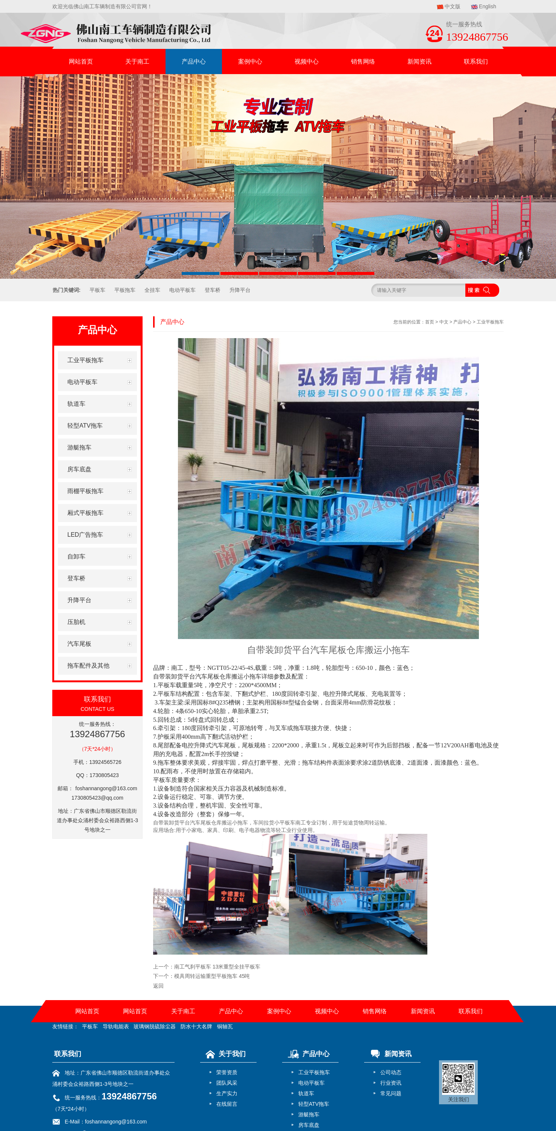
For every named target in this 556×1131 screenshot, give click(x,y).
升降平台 (240, 290)
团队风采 (226, 1083)
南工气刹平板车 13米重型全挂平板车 (217, 967)
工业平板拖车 (490, 322)
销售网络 (363, 61)
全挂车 (152, 290)
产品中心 (194, 61)
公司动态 (390, 1072)
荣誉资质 (226, 1072)
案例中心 (250, 61)
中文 (443, 322)
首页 (429, 322)
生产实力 (226, 1093)
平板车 (97, 290)
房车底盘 (308, 1125)
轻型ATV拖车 (313, 1104)
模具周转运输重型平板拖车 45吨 (212, 976)
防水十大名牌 (196, 1026)
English (487, 6)
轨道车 (306, 1093)
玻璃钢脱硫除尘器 (155, 1026)
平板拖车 (124, 290)
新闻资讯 (419, 61)
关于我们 (224, 1054)
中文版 (452, 6)
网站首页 (81, 61)
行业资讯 (390, 1083)
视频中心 (307, 61)
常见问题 (390, 1093)
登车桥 (212, 290)
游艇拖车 (308, 1114)
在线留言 (226, 1104)
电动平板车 (182, 290)
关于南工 (137, 61)
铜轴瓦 (225, 1026)
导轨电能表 (116, 1026)
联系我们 (476, 61)
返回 (158, 986)
